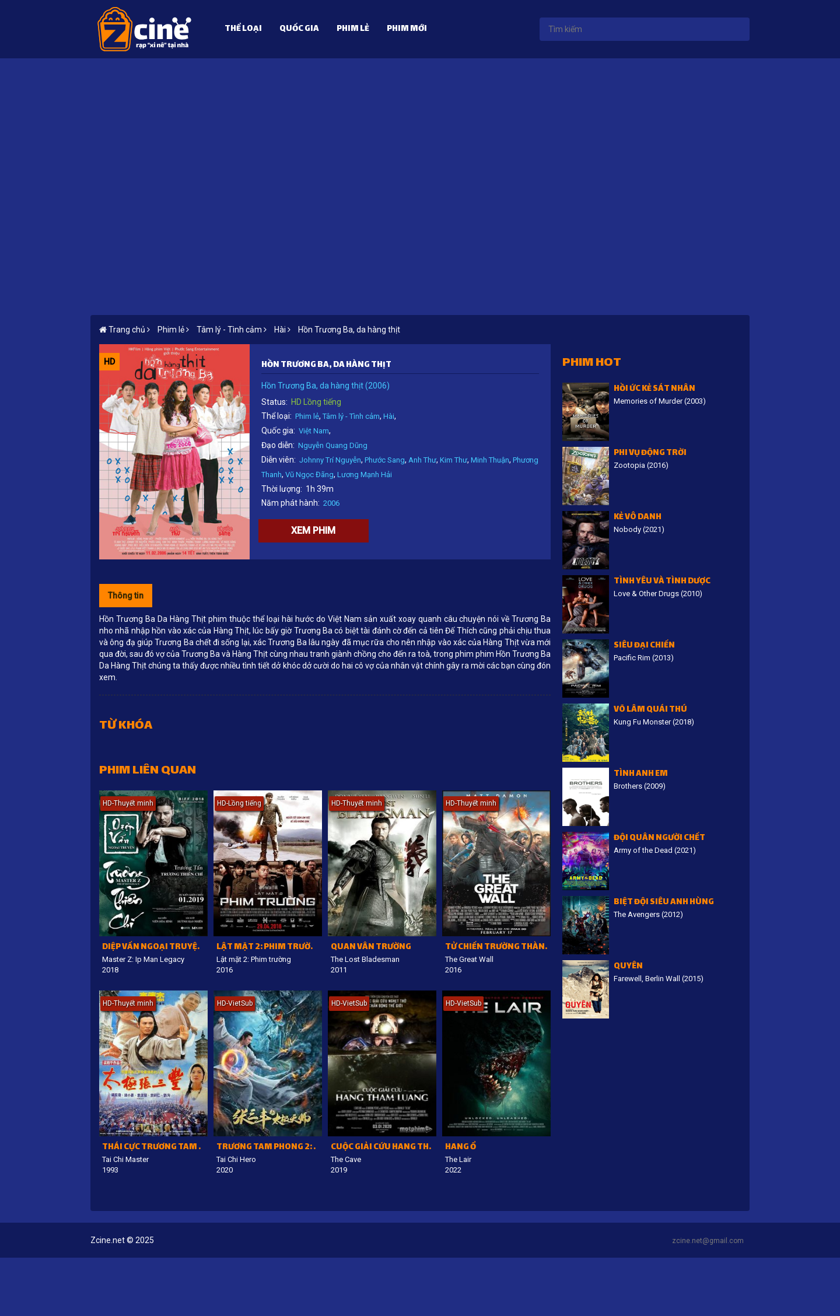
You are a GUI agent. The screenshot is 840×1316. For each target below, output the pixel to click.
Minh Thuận (490, 460)
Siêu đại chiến (644, 646)
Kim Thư (453, 460)
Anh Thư (422, 460)
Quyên (628, 967)
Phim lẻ (353, 29)
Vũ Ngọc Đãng (309, 474)
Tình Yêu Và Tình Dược (662, 582)
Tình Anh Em (641, 774)
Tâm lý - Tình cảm (351, 416)
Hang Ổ (460, 1147)
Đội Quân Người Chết (659, 838)
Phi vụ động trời (650, 453)
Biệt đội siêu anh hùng (664, 902)
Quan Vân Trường (371, 947)
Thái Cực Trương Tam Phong (155, 1147)
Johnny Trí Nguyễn (330, 460)
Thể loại (243, 29)
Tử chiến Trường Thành (498, 947)
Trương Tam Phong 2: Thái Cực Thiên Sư (269, 1147)
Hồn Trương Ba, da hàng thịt (349, 329)
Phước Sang (385, 460)
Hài (388, 416)
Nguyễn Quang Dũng (333, 445)
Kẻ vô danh (638, 517)
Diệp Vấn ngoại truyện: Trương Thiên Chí (155, 947)
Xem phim (313, 530)
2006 (331, 503)
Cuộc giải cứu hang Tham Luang (383, 1147)
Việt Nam (314, 430)
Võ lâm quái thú (650, 710)
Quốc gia (299, 29)
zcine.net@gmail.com (708, 1241)
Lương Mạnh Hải (364, 474)
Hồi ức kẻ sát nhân (654, 389)
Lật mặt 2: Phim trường (269, 947)
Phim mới (407, 29)
